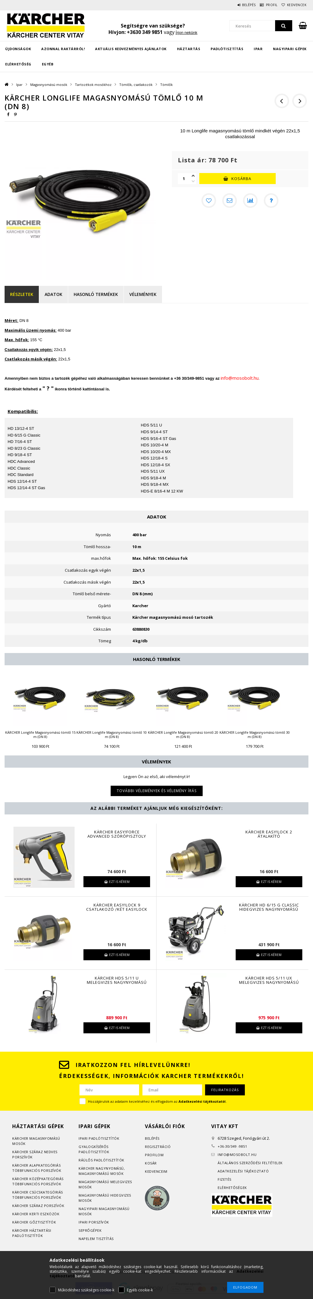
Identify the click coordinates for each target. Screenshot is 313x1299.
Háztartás (189, 48)
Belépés (236, 5)
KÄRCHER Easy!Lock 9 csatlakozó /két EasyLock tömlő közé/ (116, 909)
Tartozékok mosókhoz (93, 84)
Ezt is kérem (119, 882)
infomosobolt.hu (237, 1154)
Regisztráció (158, 1146)
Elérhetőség (18, 64)
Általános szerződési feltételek (250, 1163)
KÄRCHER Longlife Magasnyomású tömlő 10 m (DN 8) (111, 734)
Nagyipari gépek (290, 48)
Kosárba (241, 178)
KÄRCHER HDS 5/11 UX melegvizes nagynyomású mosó (269, 982)
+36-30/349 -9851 (232, 1146)
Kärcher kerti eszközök (35, 1214)
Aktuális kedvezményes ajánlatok (131, 48)
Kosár (151, 1163)
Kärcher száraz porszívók (38, 1205)
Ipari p (85, 1138)
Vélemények (142, 294)
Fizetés (224, 1179)
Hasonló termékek (96, 294)
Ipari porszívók (94, 1222)
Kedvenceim (156, 1171)
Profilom (154, 1155)
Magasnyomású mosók (48, 84)
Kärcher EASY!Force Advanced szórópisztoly (116, 834)
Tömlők (166, 84)
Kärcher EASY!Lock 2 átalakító (268, 834)
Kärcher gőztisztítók (34, 1222)
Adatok (53, 294)
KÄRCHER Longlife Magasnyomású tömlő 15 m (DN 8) (40, 734)
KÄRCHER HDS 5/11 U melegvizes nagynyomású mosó (117, 982)
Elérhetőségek (232, 1187)
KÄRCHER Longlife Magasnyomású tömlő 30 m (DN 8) (254, 734)
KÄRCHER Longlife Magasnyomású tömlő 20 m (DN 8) (183, 734)
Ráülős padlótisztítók (101, 1160)
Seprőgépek (90, 1230)
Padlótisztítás (227, 48)
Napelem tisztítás (96, 1238)
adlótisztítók (105, 1138)
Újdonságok (18, 48)
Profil (264, 5)
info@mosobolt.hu (240, 378)
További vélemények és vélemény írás (157, 790)
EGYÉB (47, 64)
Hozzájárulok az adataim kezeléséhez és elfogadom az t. (157, 1101)
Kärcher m (22, 1138)
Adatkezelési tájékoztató (243, 1171)
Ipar (258, 48)
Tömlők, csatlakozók (136, 84)
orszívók (24, 1157)
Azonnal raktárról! (63, 48)
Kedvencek (294, 5)
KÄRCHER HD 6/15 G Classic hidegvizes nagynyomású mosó (269, 909)
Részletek (21, 294)
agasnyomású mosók (103, 1173)
